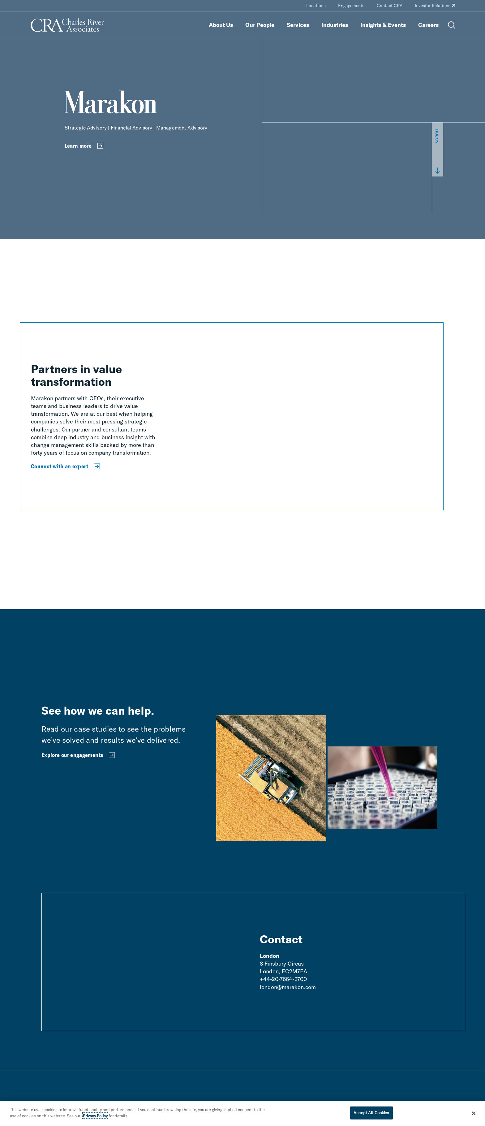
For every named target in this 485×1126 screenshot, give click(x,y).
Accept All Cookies (371, 1114)
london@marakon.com (288, 987)
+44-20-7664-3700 (283, 979)
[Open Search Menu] (451, 25)
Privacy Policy (95, 1117)
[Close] (474, 1115)
